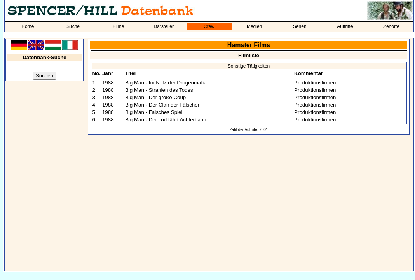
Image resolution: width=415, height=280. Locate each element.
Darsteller (164, 26)
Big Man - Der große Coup (155, 97)
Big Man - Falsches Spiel (153, 112)
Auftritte (345, 26)
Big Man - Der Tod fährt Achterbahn (165, 119)
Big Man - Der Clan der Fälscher (162, 105)
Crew (209, 26)
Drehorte (390, 26)
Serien (300, 26)
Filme (118, 26)
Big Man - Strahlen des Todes (159, 90)
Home (27, 26)
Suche (73, 26)
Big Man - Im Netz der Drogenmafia (166, 83)
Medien (254, 26)
